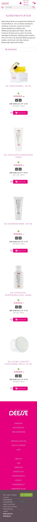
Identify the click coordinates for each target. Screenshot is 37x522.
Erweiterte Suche (18, 489)
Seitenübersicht (18, 484)
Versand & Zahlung (18, 441)
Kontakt (18, 480)
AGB (18, 463)
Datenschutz (18, 472)
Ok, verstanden (26, 495)
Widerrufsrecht (18, 476)
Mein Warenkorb (18, 432)
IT (27, 2)
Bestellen (20, 113)
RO (25, 5)
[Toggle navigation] (2, 7)
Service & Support (18, 445)
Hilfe (18, 450)
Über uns (18, 459)
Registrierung (18, 428)
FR (24, 2)
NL (28, 5)
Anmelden (18, 423)
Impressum (18, 467)
